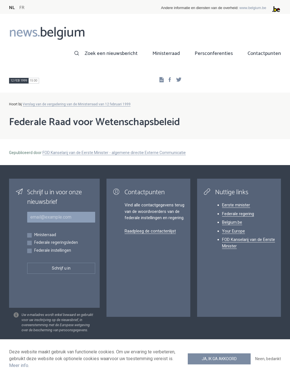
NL (12, 8)
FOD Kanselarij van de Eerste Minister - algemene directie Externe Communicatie (114, 152)
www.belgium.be (252, 8)
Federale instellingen (52, 250)
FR (21, 8)
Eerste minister (236, 205)
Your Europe (233, 231)
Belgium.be (232, 222)
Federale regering (238, 213)
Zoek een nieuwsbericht (111, 53)
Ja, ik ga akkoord (219, 358)
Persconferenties (214, 53)
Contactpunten (264, 53)
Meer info (18, 365)
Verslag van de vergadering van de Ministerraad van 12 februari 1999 (77, 104)
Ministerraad (166, 53)
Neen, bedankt (268, 358)
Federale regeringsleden (56, 243)
